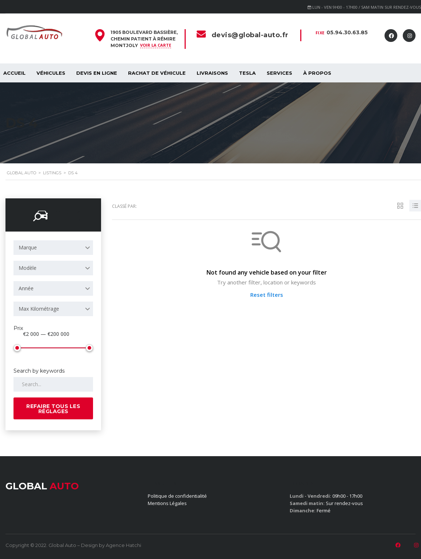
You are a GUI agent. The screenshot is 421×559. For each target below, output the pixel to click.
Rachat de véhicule (157, 73)
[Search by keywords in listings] (53, 384)
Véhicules (50, 73)
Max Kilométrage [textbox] (39, 308)
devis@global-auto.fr (250, 35)
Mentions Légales (167, 503)
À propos (317, 73)
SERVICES (279, 73)
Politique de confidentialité (177, 496)
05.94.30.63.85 (347, 32)
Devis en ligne (96, 73)
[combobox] (53, 247)
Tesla (247, 73)
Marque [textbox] (28, 247)
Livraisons (212, 73)
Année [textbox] (26, 288)
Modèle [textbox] (27, 267)
